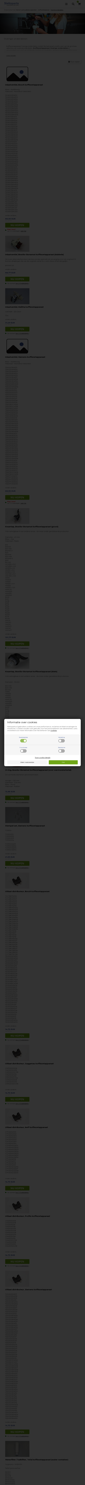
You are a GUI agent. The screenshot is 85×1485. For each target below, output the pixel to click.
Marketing (61, 739)
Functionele (23, 750)
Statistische (61, 750)
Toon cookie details (42, 758)
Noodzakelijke (23, 739)
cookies (53, 730)
